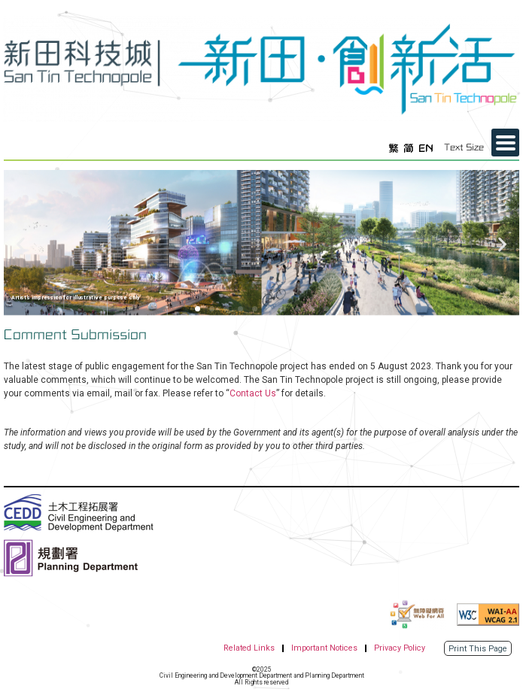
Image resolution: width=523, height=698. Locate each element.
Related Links (249, 648)
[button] (20, 244)
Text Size (464, 147)
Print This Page (478, 649)
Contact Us (253, 393)
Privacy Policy (399, 648)
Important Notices (324, 648)
